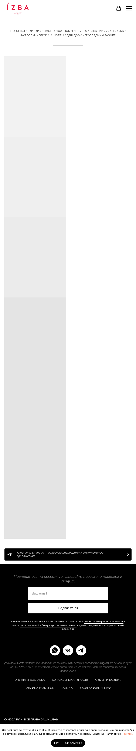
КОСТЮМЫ (65, 31)
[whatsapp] (55, 650)
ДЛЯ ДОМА (74, 35)
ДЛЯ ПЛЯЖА (115, 31)
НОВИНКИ (17, 31)
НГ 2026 (81, 31)
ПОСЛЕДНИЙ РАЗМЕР (100, 35)
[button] (118, 8)
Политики (127, 734)
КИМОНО (48, 31)
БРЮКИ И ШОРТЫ (51, 35)
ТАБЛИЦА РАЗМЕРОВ (39, 688)
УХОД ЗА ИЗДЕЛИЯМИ (95, 688)
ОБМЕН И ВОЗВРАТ (108, 680)
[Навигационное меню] (129, 8)
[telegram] (81, 650)
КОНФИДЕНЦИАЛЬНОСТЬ (70, 680)
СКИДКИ (33, 31)
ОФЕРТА (67, 688)
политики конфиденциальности (103, 621)
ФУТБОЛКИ (28, 35)
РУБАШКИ (96, 31)
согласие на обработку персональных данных (48, 625)
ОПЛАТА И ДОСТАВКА (29, 680)
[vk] (68, 650)
